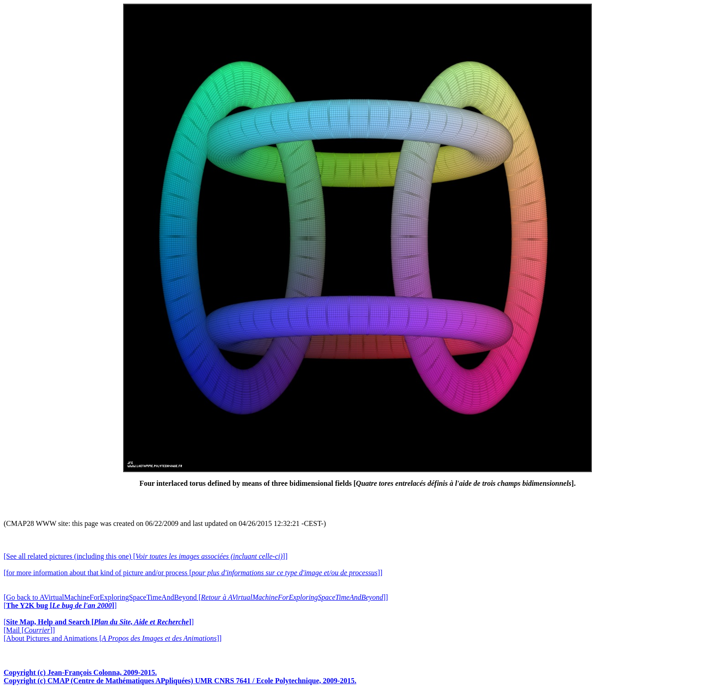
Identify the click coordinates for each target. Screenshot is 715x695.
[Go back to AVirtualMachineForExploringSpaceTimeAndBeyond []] (196, 597)
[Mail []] (29, 630)
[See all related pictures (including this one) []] (145, 556)
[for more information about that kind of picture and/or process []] (193, 573)
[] (60, 605)
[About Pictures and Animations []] (113, 638)
